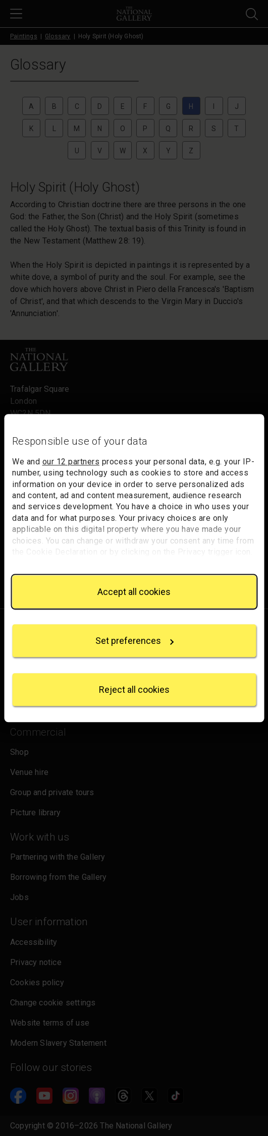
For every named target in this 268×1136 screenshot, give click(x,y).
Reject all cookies (134, 689)
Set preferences (134, 640)
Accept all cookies (134, 591)
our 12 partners (71, 461)
